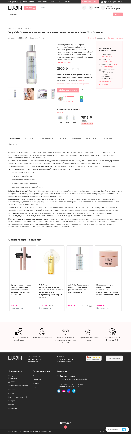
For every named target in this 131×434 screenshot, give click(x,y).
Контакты (66, 2)
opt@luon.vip (33, 362)
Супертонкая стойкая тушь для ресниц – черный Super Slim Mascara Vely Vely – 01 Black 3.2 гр (21, 290)
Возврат (11, 401)
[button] (15, 93)
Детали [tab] (62, 138)
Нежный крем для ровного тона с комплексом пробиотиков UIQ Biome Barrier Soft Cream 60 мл (107, 290)
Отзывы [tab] (76, 138)
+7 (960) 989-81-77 (36, 359)
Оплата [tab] (12, 144)
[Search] (58, 8)
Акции (11, 393)
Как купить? (13, 2)
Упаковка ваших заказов (18, 386)
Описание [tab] (14, 138)
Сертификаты (42, 2)
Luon (10, 28)
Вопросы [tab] (91, 138)
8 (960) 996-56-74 (115, 2)
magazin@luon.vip (64, 362)
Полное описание (64, 63)
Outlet (117, 14)
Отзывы (11, 405)
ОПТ (34, 387)
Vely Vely (26, 28)
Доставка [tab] (107, 138)
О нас (52, 2)
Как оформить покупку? (17, 397)
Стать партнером (114, 358)
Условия (36, 383)
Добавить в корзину (68, 90)
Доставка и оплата (27, 2)
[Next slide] (54, 64)
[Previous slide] (9, 64)
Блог (58, 2)
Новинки (13, 14)
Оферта (102, 431)
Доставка (12, 382)
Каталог (17, 28)
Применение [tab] (45, 138)
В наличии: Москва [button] (90, 2)
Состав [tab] (29, 138)
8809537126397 (21, 38)
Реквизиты (12, 408)
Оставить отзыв (115, 38)
